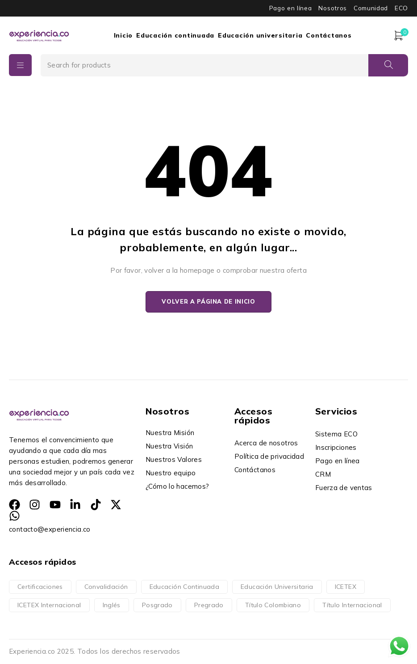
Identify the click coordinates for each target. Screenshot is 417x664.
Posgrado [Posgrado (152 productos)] (157, 605)
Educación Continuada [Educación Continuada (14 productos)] (185, 587)
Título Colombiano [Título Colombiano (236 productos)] (273, 605)
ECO (401, 8)
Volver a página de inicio (208, 301)
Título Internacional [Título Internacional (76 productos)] (352, 605)
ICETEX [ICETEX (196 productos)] (345, 587)
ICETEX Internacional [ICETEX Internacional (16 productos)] (49, 605)
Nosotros (332, 8)
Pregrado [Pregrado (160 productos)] (209, 605)
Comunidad (371, 8)
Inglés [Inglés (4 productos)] (112, 605)
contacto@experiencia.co (50, 529)
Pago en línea (290, 8)
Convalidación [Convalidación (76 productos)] (106, 587)
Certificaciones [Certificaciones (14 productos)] (40, 587)
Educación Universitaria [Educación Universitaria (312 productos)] (277, 587)
